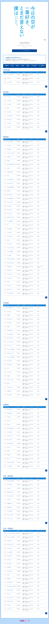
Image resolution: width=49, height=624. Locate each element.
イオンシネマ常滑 (9, 360)
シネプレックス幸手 (9, 236)
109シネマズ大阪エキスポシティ (11, 428)
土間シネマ (8, 420)
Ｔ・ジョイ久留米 (9, 548)
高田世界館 (8, 315)
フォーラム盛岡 (9, 100)
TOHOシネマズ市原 (9, 270)
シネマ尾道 (8, 499)
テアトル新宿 (8, 145)
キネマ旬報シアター (9, 266)
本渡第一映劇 (8, 578)
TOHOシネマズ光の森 (9, 582)
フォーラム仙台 (9, 104)
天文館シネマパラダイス (10, 601)
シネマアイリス (9, 78)
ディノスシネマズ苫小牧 (10, 74)
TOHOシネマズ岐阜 (9, 364)
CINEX (8, 368)
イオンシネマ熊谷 (9, 232)
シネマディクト (9, 96)
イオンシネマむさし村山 (10, 183)
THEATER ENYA (9, 567)
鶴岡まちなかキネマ (9, 119)
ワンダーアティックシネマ (10, 597)
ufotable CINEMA (9, 507)
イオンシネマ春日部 (9, 228)
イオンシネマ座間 (9, 213)
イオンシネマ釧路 (9, 82)
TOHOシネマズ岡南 (9, 484)
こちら (31, 60)
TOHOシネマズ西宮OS (10, 443)
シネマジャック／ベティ (10, 202)
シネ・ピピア (8, 447)
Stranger (8, 175)
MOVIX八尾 (8, 424)
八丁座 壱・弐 (8, 488)
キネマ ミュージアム (9, 518)
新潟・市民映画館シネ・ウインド (11, 307)
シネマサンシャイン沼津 (10, 379)
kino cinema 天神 (9, 540)
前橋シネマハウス (9, 289)
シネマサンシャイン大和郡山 (10, 462)
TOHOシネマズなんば (9, 409)
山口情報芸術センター (9, 503)
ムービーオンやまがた (9, 115)
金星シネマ (8, 383)
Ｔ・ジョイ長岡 (9, 311)
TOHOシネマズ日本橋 (9, 141)
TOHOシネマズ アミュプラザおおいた (11, 586)
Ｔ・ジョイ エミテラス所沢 (10, 247)
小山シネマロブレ (9, 285)
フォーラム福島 (9, 123)
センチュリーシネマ (9, 345)
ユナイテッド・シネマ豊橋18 (10, 349)
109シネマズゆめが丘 (9, 194)
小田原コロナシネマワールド (10, 217)
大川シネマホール (9, 559)
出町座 (8, 458)
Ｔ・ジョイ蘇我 (9, 255)
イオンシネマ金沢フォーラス (10, 334)
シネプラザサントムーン (10, 387)
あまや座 (8, 281)
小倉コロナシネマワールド (10, 544)
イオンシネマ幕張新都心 (10, 251)
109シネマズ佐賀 (9, 563)
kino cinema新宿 (9, 149)
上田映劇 (8, 326)
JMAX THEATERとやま (10, 330)
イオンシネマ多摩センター (10, 179)
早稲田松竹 (8, 160)
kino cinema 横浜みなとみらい (10, 198)
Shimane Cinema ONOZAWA (10, 480)
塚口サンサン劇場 (9, 439)
